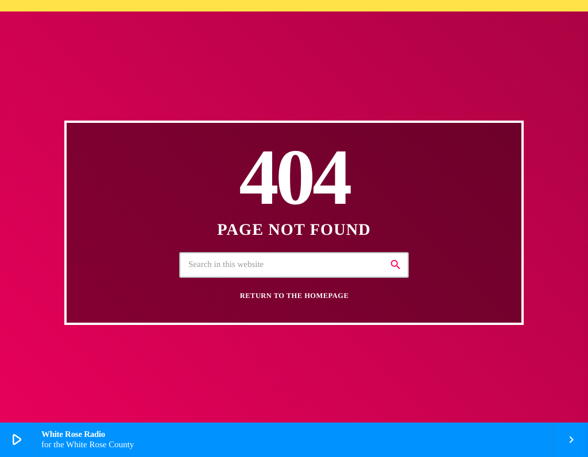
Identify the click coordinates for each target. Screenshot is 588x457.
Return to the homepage (294, 296)
